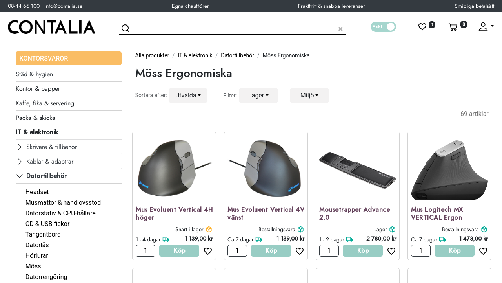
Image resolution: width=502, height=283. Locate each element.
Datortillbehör (237, 55)
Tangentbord (43, 234)
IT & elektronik (195, 55)
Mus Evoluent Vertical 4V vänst (265, 214)
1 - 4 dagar (148, 239)
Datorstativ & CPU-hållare (60, 213)
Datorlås (37, 245)
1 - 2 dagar (331, 239)
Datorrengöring (46, 277)
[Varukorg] (457, 26)
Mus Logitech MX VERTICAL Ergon (437, 214)
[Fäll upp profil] (485, 26)
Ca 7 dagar (240, 239)
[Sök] (126, 29)
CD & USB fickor (47, 224)
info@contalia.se (63, 6)
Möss (33, 266)
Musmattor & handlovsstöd (63, 202)
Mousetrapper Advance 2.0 (354, 214)
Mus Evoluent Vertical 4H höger (174, 214)
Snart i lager (189, 229)
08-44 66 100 (24, 6)
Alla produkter (152, 55)
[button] (188, 95)
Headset (37, 192)
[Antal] (145, 251)
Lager (380, 229)
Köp (179, 250)
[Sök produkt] (232, 28)
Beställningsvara (276, 229)
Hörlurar (36, 255)
